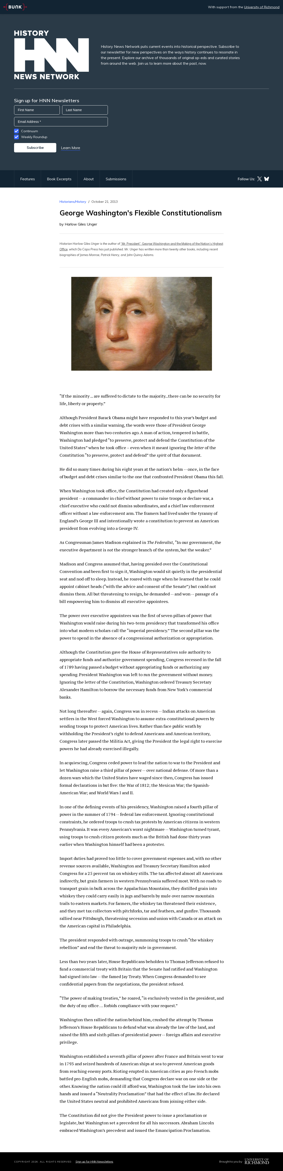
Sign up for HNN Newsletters (94, 1161)
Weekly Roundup (34, 137)
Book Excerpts (59, 179)
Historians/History (73, 202)
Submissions (116, 179)
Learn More (70, 147)
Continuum (29, 131)
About (88, 179)
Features (27, 179)
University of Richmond (261, 7)
